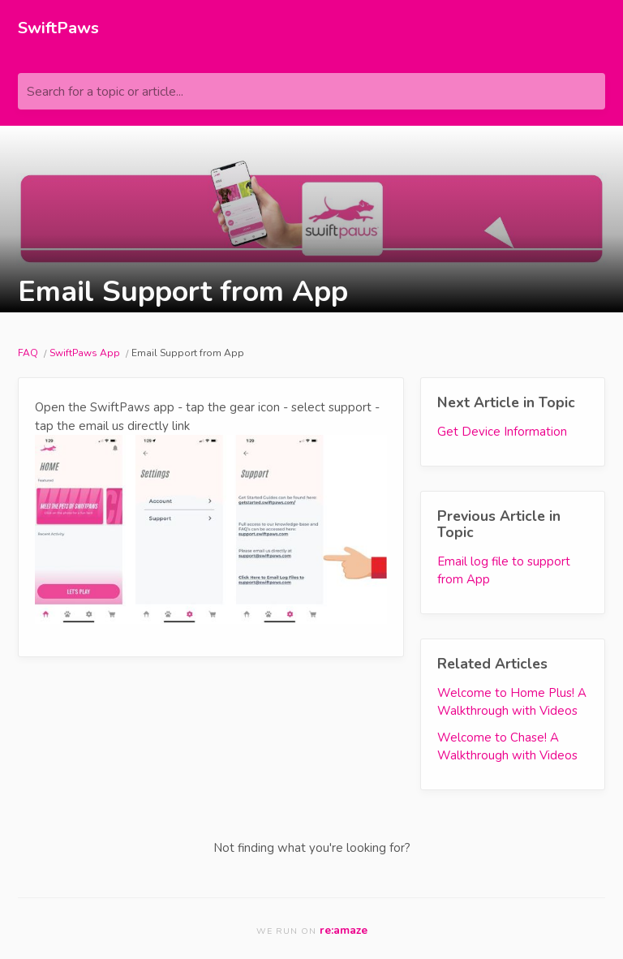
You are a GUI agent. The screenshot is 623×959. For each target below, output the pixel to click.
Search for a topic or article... (105, 92)
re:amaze (343, 930)
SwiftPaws (58, 28)
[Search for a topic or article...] (311, 91)
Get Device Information (502, 432)
